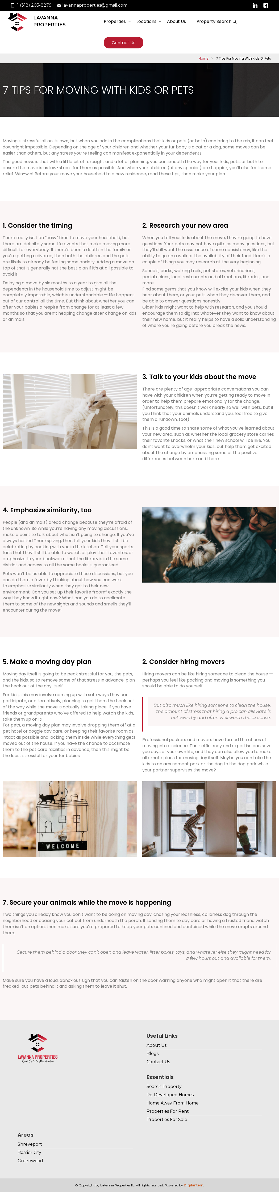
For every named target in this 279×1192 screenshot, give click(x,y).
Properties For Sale (167, 1119)
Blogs (153, 1053)
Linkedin (255, 5)
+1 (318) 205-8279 (33, 5)
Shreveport (30, 1144)
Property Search (214, 21)
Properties (115, 21)
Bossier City (29, 1152)
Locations (146, 21)
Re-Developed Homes (170, 1094)
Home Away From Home (173, 1103)
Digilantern (193, 1185)
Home (203, 58)
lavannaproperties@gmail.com (94, 5)
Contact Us (123, 43)
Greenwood (30, 1160)
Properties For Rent (168, 1111)
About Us (176, 21)
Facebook (266, 5)
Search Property (164, 1086)
